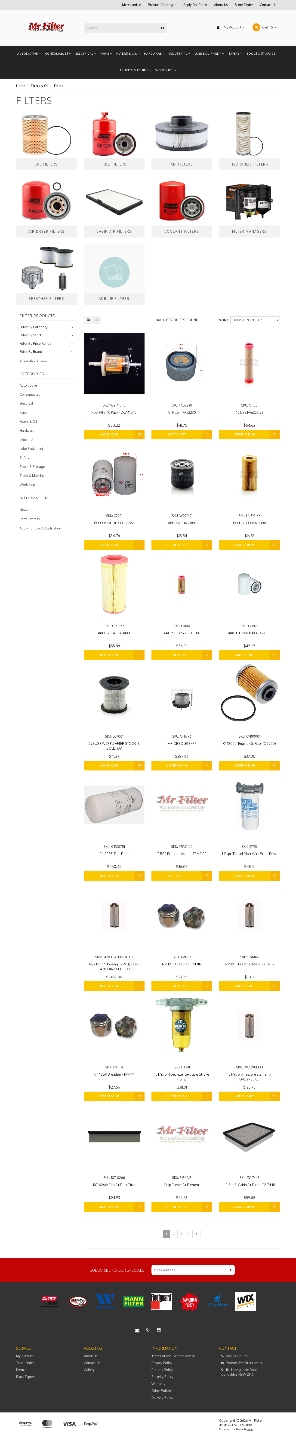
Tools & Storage (263, 53)
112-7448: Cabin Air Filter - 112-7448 (249, 1185)
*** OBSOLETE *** (182, 743)
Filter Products (37, 316)
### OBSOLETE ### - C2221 (114, 523)
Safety (235, 53)
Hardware (154, 53)
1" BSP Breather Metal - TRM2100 (182, 854)
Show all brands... (33, 360)
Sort (223, 320)
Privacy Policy (161, 1363)
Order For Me (244, 434)
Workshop (165, 70)
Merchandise (131, 5)
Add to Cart (109, 434)
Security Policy (162, 1377)
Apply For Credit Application (40, 528)
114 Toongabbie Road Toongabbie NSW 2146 (238, 1372)
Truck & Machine (135, 70)
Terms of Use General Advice (173, 1356)
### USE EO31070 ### (249, 523)
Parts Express (30, 519)
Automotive (29, 53)
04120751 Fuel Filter (114, 854)
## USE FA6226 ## (249, 412)
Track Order (25, 1363)
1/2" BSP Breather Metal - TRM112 (249, 964)
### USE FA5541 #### (114, 633)
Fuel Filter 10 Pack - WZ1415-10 (114, 412)
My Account (229, 27)
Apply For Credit (195, 5)
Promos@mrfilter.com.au (241, 1363)
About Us (221, 5)
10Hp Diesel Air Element (182, 1185)
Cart (265, 27)
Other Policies (162, 1391)
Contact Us (268, 5)
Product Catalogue (162, 5)
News (24, 510)
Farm (106, 53)
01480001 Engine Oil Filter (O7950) (249, 743)
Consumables (58, 53)
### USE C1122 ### (182, 523)
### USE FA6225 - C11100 (181, 633)
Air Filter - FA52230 (182, 412)
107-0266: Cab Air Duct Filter (114, 1185)
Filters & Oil (128, 53)
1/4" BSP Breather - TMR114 (114, 1074)
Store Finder (244, 5)
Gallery (89, 1370)
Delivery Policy (162, 1397)
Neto (250, 1429)
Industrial (179, 53)
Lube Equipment (209, 53)
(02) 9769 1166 (233, 1356)
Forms (20, 1370)
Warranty (158, 1384)
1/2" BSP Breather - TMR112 (182, 964)
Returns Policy (162, 1370)
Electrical (85, 53)
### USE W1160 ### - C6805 (249, 633)
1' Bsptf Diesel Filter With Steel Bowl (249, 854)
